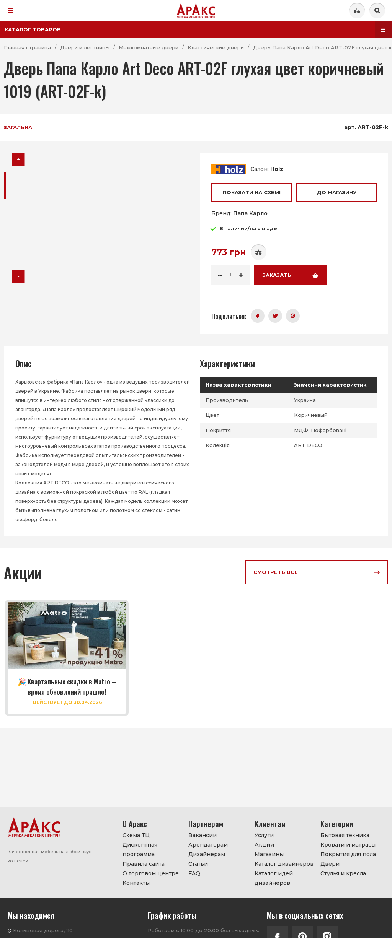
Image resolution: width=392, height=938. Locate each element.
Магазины (269, 854)
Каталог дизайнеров (284, 863)
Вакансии (202, 835)
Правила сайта (143, 863)
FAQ (194, 873)
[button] (18, 159)
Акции (264, 844)
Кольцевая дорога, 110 (43, 930)
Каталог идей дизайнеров (274, 878)
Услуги (264, 835)
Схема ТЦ (136, 835)
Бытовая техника (344, 835)
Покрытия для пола (348, 854)
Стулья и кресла (343, 873)
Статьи (198, 863)
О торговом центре (150, 873)
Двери (330, 863)
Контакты (136, 882)
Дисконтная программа (139, 849)
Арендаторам (208, 844)
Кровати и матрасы (348, 844)
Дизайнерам (206, 854)
